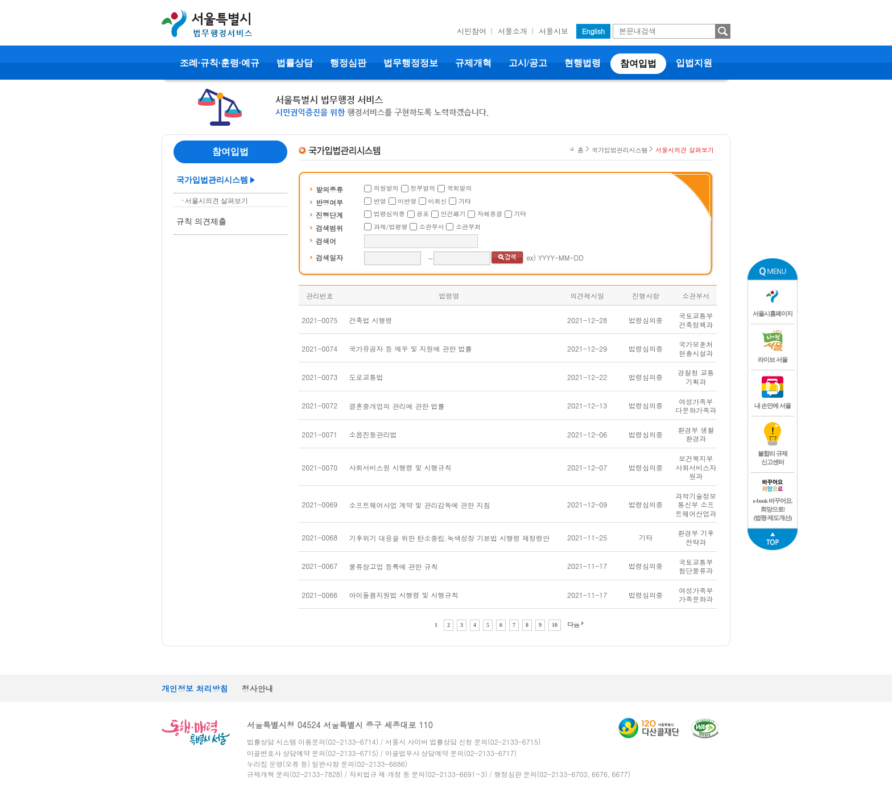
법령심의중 (389, 213)
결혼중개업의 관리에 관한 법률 (397, 406)
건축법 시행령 (371, 320)
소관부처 (468, 226)
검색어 (326, 241)
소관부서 (431, 226)
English (593, 31)
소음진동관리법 (373, 434)
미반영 (407, 201)
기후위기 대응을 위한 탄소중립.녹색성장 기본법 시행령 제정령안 (449, 538)
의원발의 (386, 188)
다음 (573, 624)
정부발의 (422, 188)
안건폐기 (453, 213)
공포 (422, 213)
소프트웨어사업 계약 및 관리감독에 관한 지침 (419, 505)
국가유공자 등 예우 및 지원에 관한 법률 (410, 348)
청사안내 (258, 688)
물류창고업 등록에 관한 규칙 (393, 566)
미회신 (437, 201)
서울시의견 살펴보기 (216, 201)
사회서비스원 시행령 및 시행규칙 (400, 467)
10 (555, 625)
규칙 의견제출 (201, 221)
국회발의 (459, 188)
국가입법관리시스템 (212, 180)
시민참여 (471, 31)
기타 (465, 201)
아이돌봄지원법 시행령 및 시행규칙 (404, 595)
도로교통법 (366, 377)
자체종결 (489, 213)
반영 (380, 201)
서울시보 (553, 31)
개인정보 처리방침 (195, 688)
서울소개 (512, 31)
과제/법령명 (391, 226)
